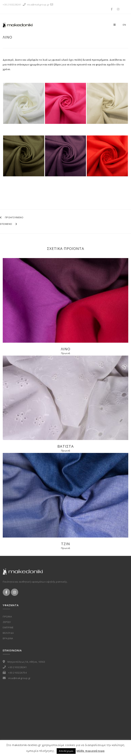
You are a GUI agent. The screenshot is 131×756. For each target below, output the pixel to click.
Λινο (7, 37)
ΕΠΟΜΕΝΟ (8, 224)
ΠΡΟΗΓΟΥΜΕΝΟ (11, 217)
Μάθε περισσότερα (91, 751)
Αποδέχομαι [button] (66, 751)
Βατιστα (65, 446)
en (124, 24)
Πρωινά (65, 353)
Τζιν (65, 543)
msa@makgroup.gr (40, 4)
